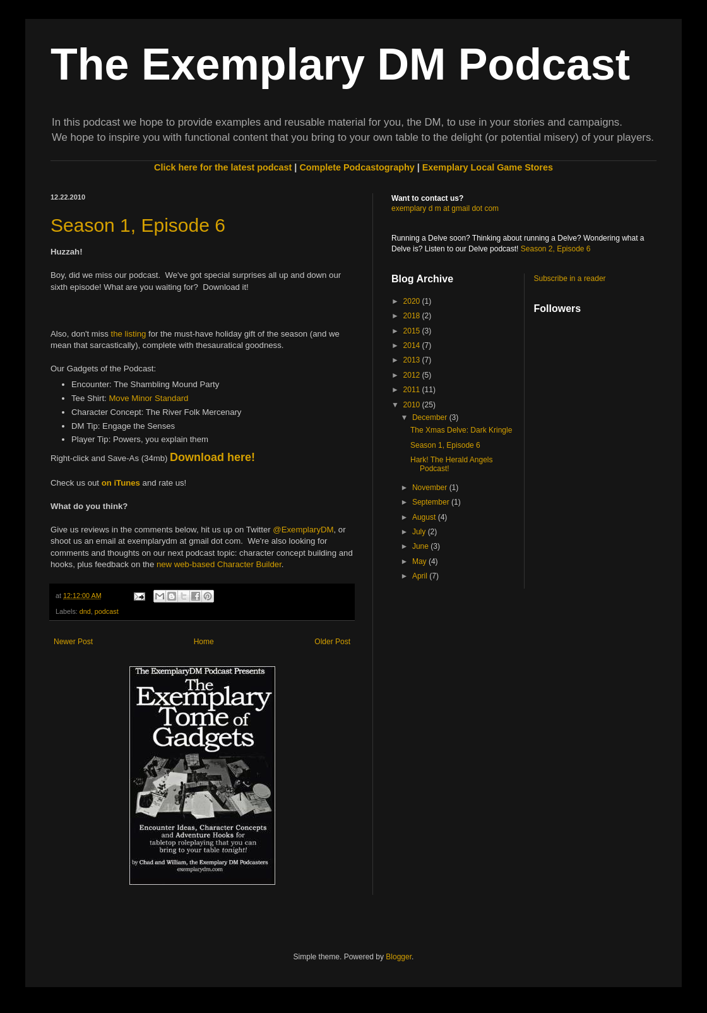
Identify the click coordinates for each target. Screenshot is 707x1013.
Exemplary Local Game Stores (487, 167)
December (430, 417)
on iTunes (121, 483)
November (430, 487)
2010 (412, 404)
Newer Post (73, 641)
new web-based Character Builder (219, 564)
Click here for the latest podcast (223, 167)
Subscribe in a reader (570, 278)
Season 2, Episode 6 (556, 248)
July (420, 531)
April (420, 576)
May (420, 561)
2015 (412, 331)
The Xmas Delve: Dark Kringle (461, 430)
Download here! (212, 457)
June (421, 546)
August (425, 517)
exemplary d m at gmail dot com (445, 208)
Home (204, 641)
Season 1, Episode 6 (137, 225)
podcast (107, 611)
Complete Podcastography (356, 167)
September (431, 502)
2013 (412, 360)
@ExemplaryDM (303, 529)
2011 (412, 389)
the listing (128, 334)
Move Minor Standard (148, 398)
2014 (412, 345)
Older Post (332, 641)
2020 (412, 301)
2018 (412, 315)
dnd (85, 611)
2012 (412, 375)
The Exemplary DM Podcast (340, 64)
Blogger (399, 956)
